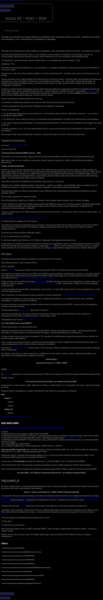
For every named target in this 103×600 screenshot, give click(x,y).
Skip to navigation (5, 0)
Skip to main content (15, 0)
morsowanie (91, 91)
